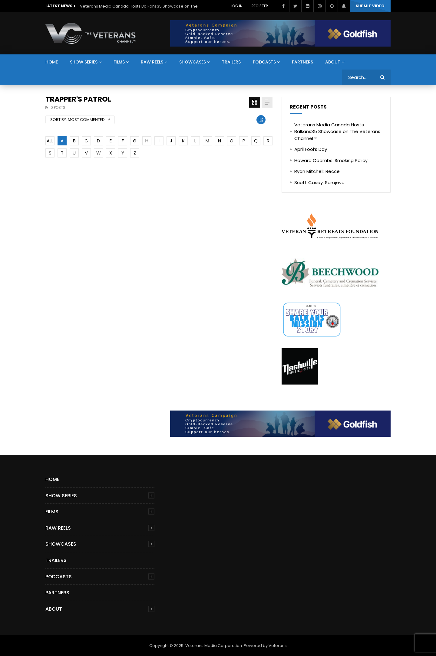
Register (260, 5)
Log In (237, 5)
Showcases (192, 62)
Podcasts (264, 62)
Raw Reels (152, 62)
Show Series (83, 62)
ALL (50, 141)
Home (51, 62)
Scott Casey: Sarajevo (319, 182)
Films (119, 62)
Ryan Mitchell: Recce (317, 171)
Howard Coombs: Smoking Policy (331, 160)
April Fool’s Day (310, 149)
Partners (302, 62)
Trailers (231, 62)
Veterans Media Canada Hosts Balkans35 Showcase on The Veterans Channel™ (140, 6)
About (332, 62)
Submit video (370, 5)
